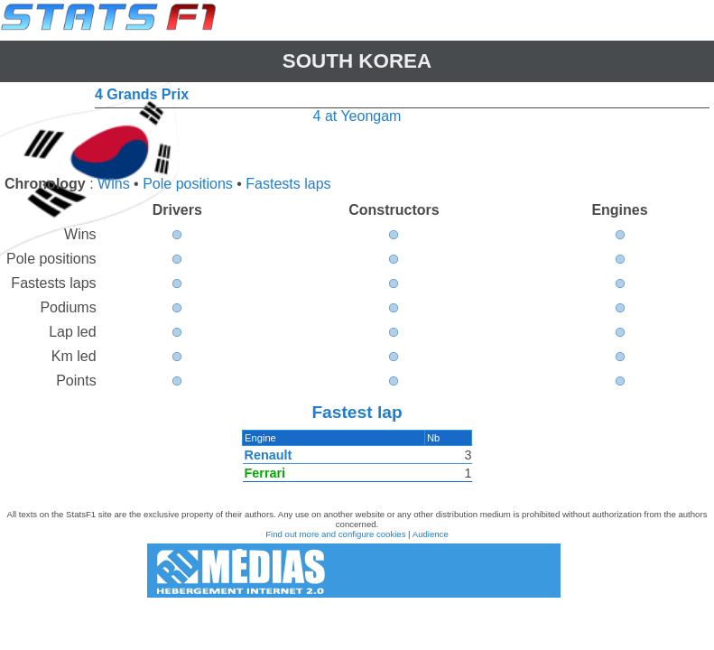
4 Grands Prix (142, 94)
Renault (269, 455)
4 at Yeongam (357, 116)
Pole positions (188, 183)
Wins (113, 183)
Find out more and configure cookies (335, 534)
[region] (357, 460)
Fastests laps (288, 183)
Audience (431, 534)
